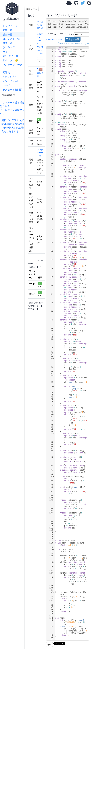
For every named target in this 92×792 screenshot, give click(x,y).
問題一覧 (7, 30)
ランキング (9, 47)
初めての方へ (10, 76)
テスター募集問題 (12, 89)
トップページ (10, 26)
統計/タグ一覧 (10, 56)
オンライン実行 (11, 81)
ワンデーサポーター (12, 66)
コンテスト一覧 (11, 38)
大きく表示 (72, 39)
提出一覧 (7, 34)
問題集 (6, 72)
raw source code (54, 39)
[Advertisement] (13, 142)
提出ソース (31, 8)
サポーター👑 (10, 60)
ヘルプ (6, 85)
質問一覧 (7, 43)
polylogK (40, 72)
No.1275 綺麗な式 (40, 25)
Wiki (5, 51)
